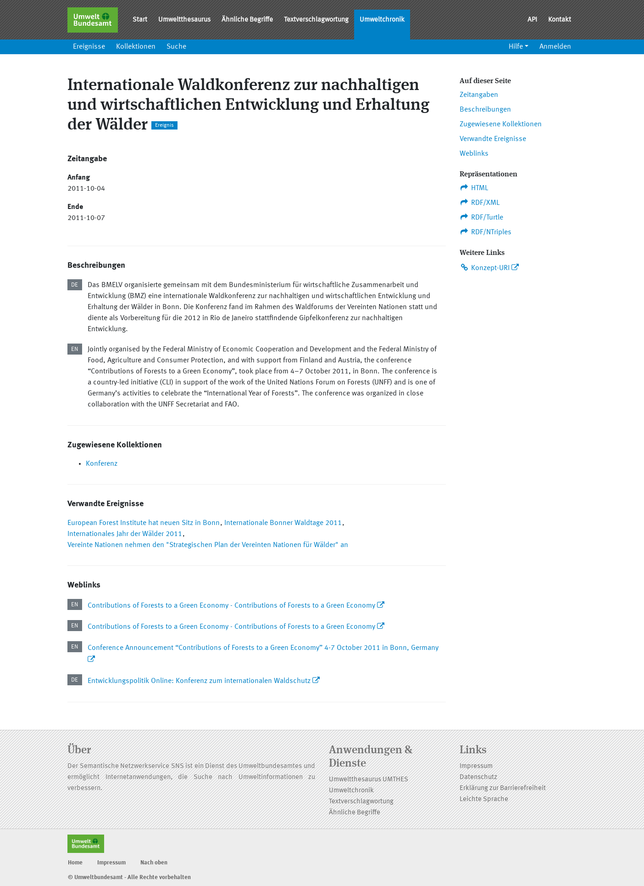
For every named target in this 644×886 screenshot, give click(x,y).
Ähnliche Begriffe (247, 20)
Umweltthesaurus (184, 20)
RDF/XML (480, 202)
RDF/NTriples (485, 232)
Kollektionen (135, 47)
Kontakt (559, 20)
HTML (474, 188)
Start (140, 20)
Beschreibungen (485, 109)
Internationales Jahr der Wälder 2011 (124, 534)
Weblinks (474, 154)
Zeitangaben (479, 95)
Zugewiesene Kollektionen (501, 124)
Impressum (476, 766)
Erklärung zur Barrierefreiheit (503, 788)
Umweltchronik (382, 20)
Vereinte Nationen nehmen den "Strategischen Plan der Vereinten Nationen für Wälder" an (207, 545)
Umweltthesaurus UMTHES (368, 779)
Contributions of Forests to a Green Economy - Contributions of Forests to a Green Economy (231, 605)
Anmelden (555, 47)
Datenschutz (478, 777)
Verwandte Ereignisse (493, 139)
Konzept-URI (485, 268)
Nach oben (153, 863)
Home (75, 863)
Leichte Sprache (484, 799)
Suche (176, 47)
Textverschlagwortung (316, 20)
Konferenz (101, 464)
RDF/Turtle (481, 217)
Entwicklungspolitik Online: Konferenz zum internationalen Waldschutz (199, 681)
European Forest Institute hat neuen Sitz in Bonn (143, 523)
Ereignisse (89, 47)
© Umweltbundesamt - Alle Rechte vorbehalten (129, 877)
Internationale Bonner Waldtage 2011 (283, 523)
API (532, 20)
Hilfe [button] (516, 47)
